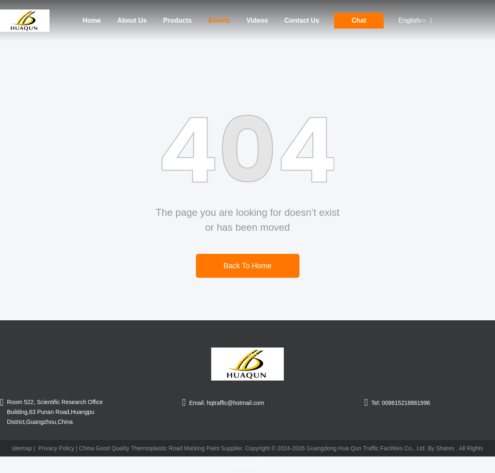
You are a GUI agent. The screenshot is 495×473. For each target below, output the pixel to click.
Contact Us (302, 20)
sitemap (22, 448)
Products (177, 20)
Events (219, 20)
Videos (257, 20)
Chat (358, 20)
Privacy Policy (56, 448)
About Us (131, 20)
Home (91, 20)
